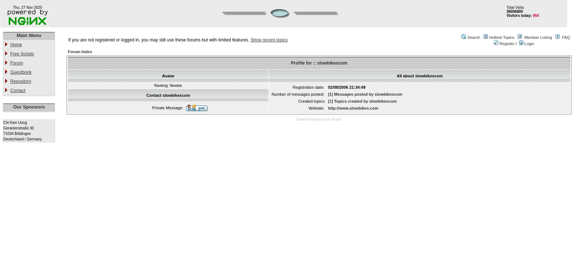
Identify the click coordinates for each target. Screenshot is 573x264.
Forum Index (80, 52)
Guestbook (21, 72)
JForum (336, 119)
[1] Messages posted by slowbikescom (365, 94)
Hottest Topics (501, 37)
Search (473, 37)
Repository (20, 81)
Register (504, 43)
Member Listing (538, 37)
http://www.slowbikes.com (353, 108)
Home (16, 44)
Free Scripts (22, 53)
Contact (17, 90)
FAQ (566, 37)
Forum (16, 63)
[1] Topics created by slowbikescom (362, 101)
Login (526, 43)
